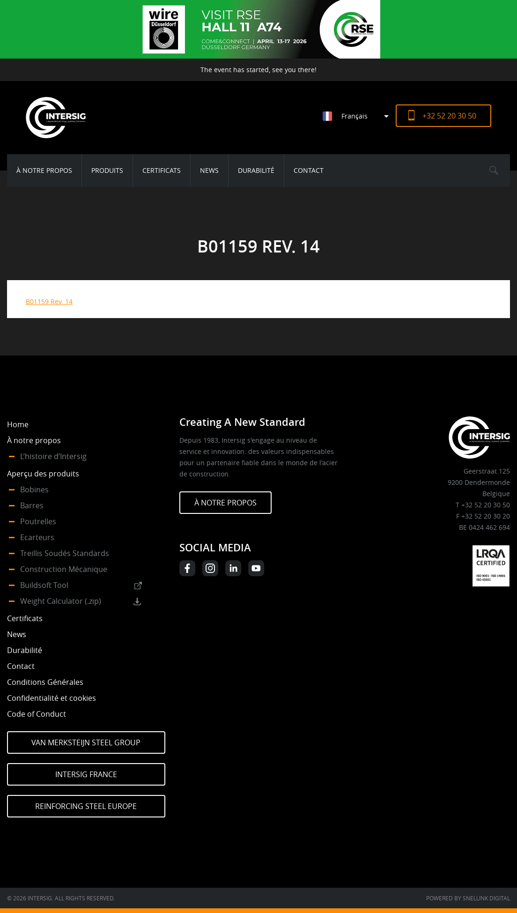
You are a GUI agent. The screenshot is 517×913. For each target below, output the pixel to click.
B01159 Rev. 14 (49, 301)
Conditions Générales (45, 682)
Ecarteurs (37, 537)
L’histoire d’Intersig (53, 456)
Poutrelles (38, 521)
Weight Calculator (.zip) (60, 601)
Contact (309, 170)
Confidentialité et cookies (51, 698)
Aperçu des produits (43, 473)
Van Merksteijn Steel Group (85, 742)
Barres (32, 505)
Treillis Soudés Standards (64, 553)
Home (18, 424)
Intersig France (86, 774)
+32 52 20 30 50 (449, 116)
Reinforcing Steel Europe (86, 806)
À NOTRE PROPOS (225, 502)
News (209, 170)
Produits (107, 170)
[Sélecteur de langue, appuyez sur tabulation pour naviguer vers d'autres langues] (359, 116)
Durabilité (256, 170)
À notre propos (44, 170)
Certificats (161, 170)
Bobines (34, 489)
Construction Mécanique (63, 569)
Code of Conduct (36, 714)
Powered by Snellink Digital (468, 898)
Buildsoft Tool (44, 585)
